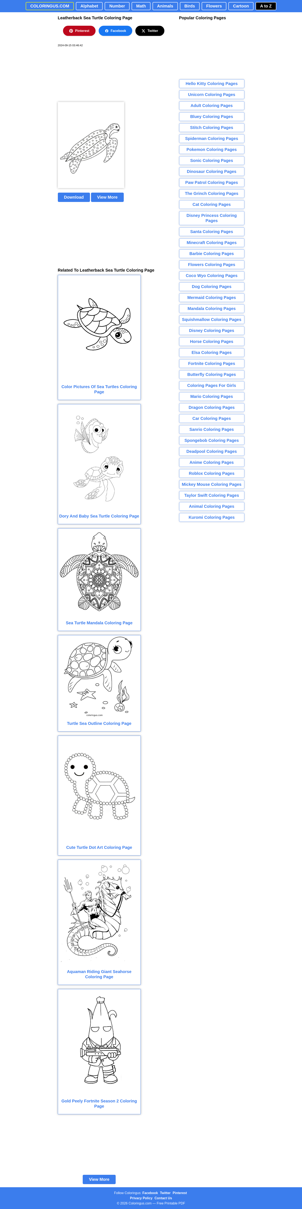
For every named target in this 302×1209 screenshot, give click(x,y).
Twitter (150, 31)
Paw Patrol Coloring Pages (211, 182)
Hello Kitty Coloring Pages (212, 83)
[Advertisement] (89, 75)
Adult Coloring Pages (211, 105)
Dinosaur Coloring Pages (212, 171)
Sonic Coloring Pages (211, 160)
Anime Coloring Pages (211, 462)
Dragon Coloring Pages (212, 407)
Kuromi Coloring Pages (212, 517)
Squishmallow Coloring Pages (211, 319)
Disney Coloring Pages (211, 330)
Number (117, 6)
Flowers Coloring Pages (211, 264)
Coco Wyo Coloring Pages (212, 275)
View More (107, 197)
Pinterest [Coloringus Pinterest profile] (180, 1193)
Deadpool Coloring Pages (211, 451)
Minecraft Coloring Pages (212, 242)
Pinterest (79, 31)
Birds (189, 6)
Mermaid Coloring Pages (211, 297)
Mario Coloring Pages (211, 396)
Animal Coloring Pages (211, 506)
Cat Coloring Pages (212, 204)
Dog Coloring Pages (211, 286)
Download (74, 197)
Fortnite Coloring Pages (211, 363)
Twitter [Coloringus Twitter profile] (165, 1193)
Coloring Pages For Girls (211, 385)
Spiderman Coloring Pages (211, 138)
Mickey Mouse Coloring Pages (211, 484)
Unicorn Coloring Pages (211, 94)
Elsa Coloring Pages (212, 352)
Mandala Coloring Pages (212, 308)
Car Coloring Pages (211, 418)
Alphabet (89, 6)
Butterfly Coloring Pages (211, 374)
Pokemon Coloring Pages (212, 149)
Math (141, 6)
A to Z (266, 6)
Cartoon (241, 6)
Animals (165, 6)
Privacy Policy (141, 1198)
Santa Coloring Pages (211, 231)
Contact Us (163, 1198)
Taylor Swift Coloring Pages (211, 495)
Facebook (115, 31)
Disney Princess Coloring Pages (212, 218)
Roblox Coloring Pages (211, 473)
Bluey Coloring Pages (211, 116)
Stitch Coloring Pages (211, 127)
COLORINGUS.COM (49, 6)
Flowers (214, 6)
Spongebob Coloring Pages (211, 440)
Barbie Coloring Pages (211, 253)
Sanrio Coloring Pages (211, 429)
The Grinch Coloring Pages (211, 193)
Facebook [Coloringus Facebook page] (150, 1193)
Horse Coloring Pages (211, 341)
